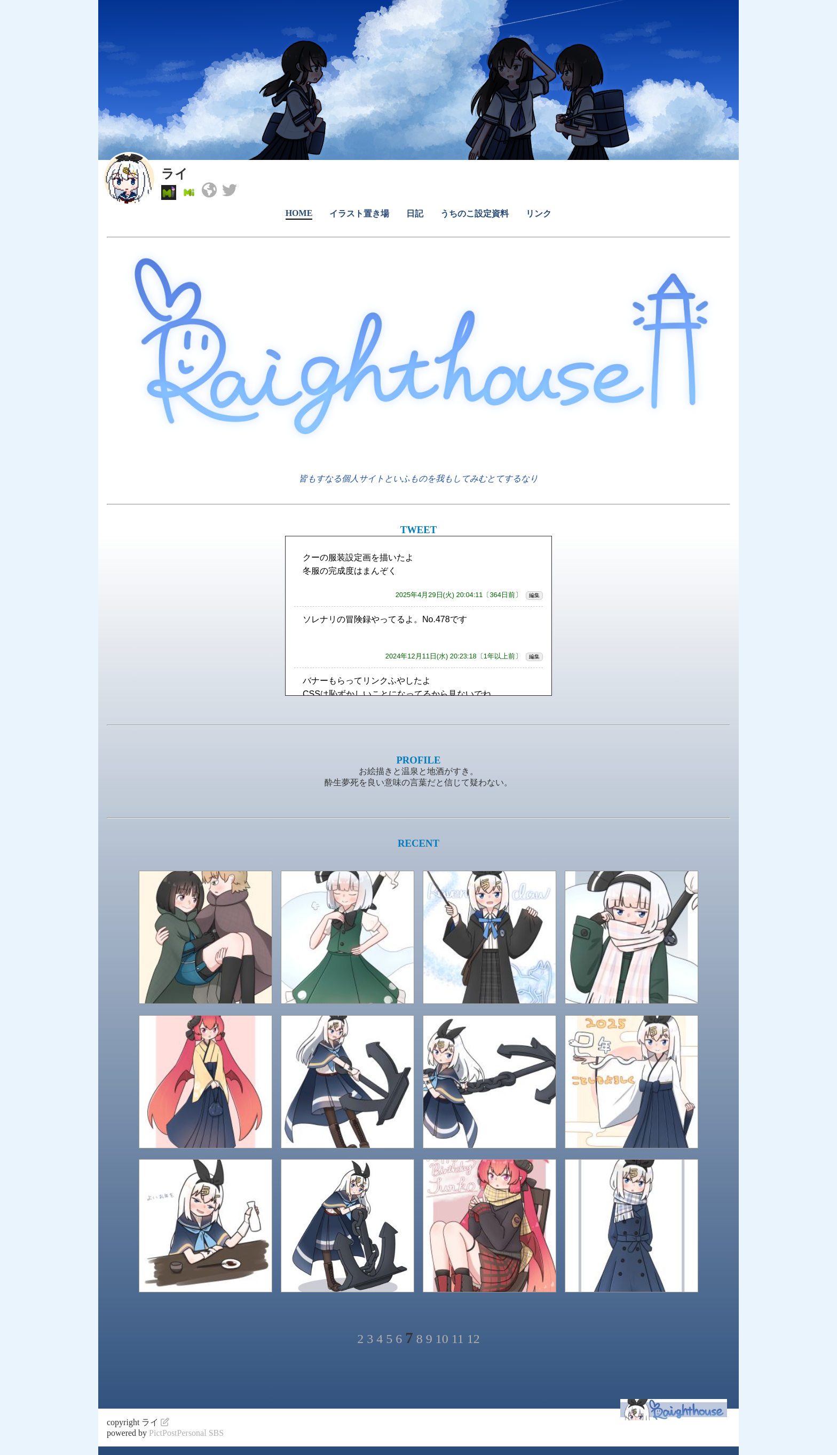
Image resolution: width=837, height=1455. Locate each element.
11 (458, 1339)
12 (473, 1339)
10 (442, 1339)
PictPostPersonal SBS (186, 1432)
